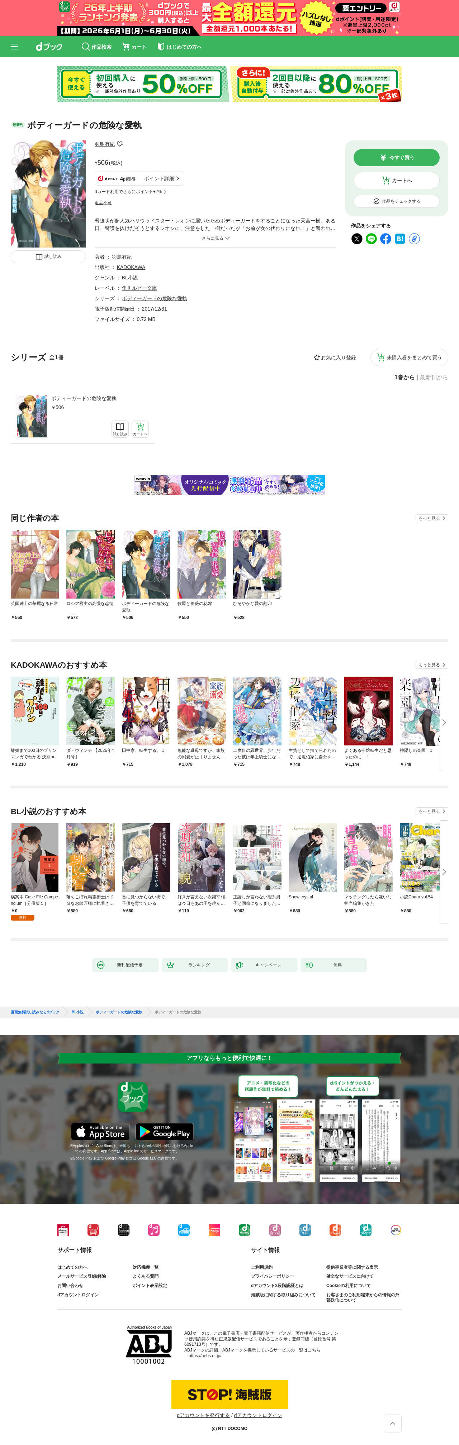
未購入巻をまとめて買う (414, 357)
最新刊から (434, 377)
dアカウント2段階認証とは (277, 1285)
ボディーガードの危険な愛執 (84, 398)
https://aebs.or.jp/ (205, 1355)
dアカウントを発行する (203, 1415)
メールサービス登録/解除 (81, 1276)
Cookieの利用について (348, 1285)
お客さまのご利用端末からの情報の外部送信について (362, 1297)
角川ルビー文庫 (139, 288)
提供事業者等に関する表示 (352, 1267)
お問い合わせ (70, 1285)
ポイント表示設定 (150, 1285)
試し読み (53, 256)
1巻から (404, 377)
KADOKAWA (131, 267)
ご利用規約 (262, 1267)
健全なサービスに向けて (350, 1276)
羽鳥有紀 (105, 144)
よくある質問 (145, 1276)
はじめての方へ (72, 1267)
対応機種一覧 (145, 1267)
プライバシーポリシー (272, 1276)
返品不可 (103, 202)
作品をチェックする (401, 201)
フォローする (119, 144)
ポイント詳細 (159, 178)
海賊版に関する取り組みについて (283, 1294)
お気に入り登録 (338, 357)
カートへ (402, 180)
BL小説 (130, 277)
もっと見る (429, 518)
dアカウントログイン (78, 1294)
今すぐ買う (402, 157)
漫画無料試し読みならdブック (35, 1012)
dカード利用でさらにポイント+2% (128, 191)
